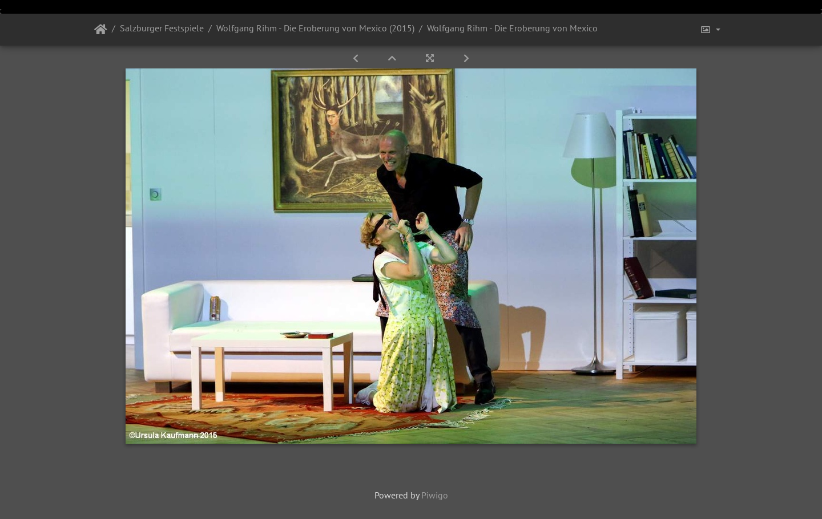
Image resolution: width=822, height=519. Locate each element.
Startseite (100, 29)
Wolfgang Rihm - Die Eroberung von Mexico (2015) (315, 28)
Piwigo (434, 495)
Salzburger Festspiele (162, 28)
